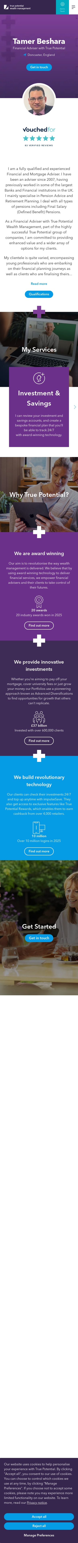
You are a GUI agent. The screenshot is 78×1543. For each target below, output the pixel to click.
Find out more (39, 625)
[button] (75, 407)
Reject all (39, 1526)
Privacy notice (37, 1503)
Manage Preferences (39, 1535)
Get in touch (39, 67)
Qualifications (39, 294)
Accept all (39, 1517)
